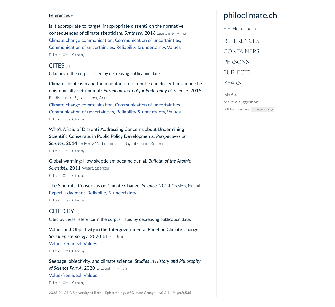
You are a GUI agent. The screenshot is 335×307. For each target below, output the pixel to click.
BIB (227, 29)
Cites (66, 55)
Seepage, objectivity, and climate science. (91, 261)
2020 (95, 236)
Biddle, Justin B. (63, 98)
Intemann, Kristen (147, 144)
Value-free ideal (65, 244)
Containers (241, 52)
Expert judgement (67, 193)
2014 (71, 143)
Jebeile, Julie (113, 237)
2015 (195, 91)
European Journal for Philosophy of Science (146, 91)
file (230, 95)
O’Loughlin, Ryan (111, 268)
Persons (236, 62)
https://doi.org (262, 109)
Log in (250, 29)
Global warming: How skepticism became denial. (98, 161)
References (241, 41)
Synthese (133, 33)
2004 (164, 186)
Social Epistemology (68, 236)
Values (174, 47)
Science (149, 186)
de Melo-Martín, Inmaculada (103, 144)
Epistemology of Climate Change (130, 293)
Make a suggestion (241, 102)
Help (237, 29)
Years (232, 83)
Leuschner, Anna (171, 33)
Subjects (237, 72)
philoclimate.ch (250, 16)
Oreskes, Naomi (185, 186)
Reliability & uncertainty (140, 47)
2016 (150, 33)
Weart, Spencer (95, 168)
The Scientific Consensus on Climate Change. (95, 186)
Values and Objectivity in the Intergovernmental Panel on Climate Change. (124, 229)
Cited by (78, 55)
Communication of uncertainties (147, 40)
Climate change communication (81, 40)
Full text (54, 55)
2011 (75, 168)
